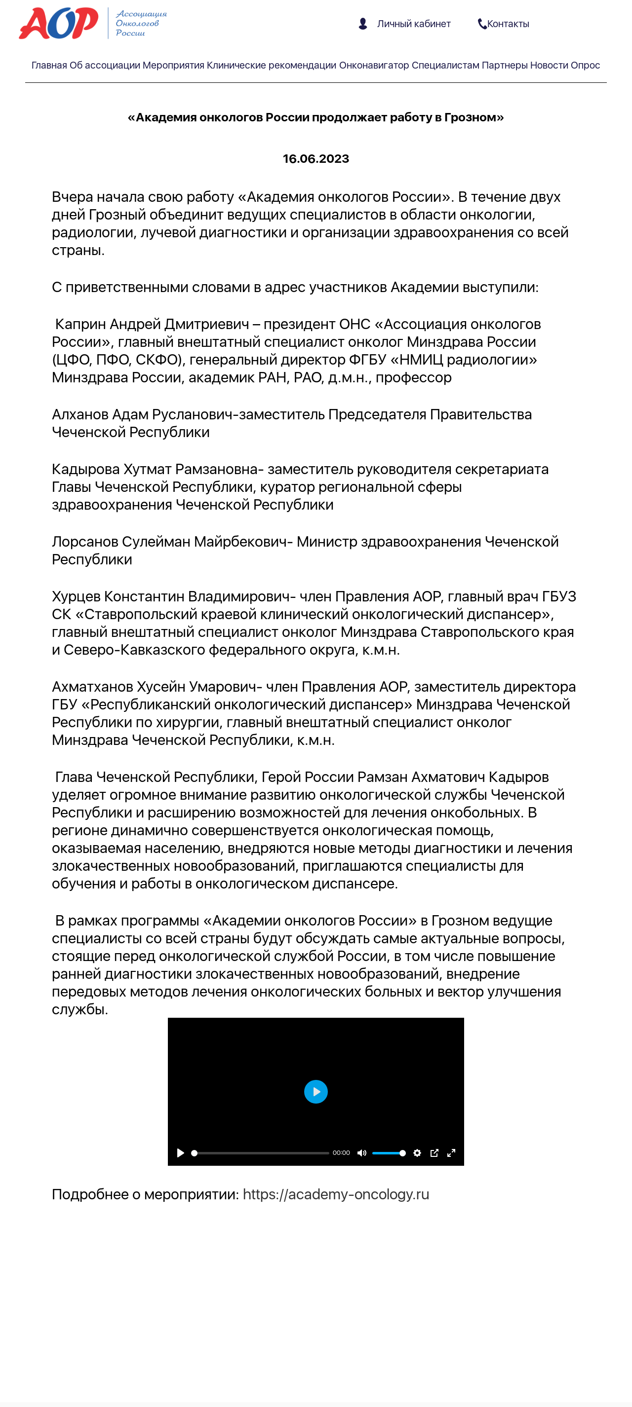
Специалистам (445, 65)
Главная (49, 65)
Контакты (503, 24)
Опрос (585, 65)
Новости (549, 65)
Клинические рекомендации (271, 65)
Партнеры (505, 65)
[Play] (181, 1153)
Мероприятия (173, 65)
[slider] (260, 1153)
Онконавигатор (374, 65)
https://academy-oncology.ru (336, 1194)
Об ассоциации (105, 65)
